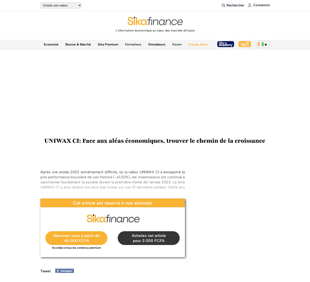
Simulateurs (156, 44)
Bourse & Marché (78, 44)
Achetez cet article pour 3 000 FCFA (149, 238)
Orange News (198, 44)
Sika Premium (108, 44)
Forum (177, 44)
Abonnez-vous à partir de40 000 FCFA (76, 238)
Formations (133, 44)
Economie (51, 44)
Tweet (45, 271)
